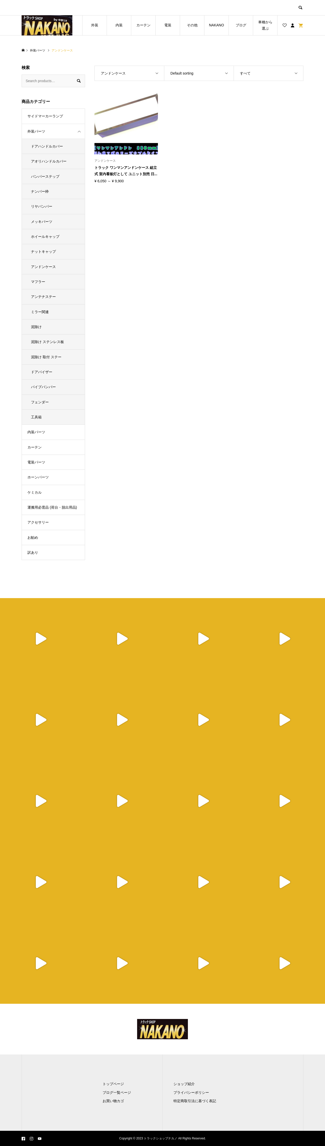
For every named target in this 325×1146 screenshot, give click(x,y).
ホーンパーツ (38, 477)
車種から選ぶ (265, 25)
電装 (167, 25)
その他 (192, 25)
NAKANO (216, 25)
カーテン (143, 25)
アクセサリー (38, 522)
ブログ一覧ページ (117, 1092)
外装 (94, 25)
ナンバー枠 (40, 191)
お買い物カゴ (113, 1101)
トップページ (113, 1084)
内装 (119, 25)
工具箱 (36, 417)
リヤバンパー (41, 206)
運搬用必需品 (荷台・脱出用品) (52, 507)
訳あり (32, 552)
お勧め (32, 537)
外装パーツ (36, 131)
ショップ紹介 (184, 1084)
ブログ (241, 25)
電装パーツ (36, 462)
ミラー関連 (40, 312)
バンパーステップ (45, 176)
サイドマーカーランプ (45, 116)
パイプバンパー (43, 387)
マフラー (38, 282)
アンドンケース (43, 267)
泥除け (36, 327)
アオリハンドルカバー (49, 161)
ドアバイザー (41, 372)
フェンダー (40, 402)
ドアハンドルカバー (47, 146)
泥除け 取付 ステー (46, 357)
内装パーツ (36, 432)
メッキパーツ (41, 222)
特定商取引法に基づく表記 (194, 1101)
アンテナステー (43, 297)
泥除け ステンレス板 (47, 342)
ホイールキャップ (45, 237)
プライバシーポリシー (191, 1092)
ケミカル (34, 492)
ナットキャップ (43, 251)
